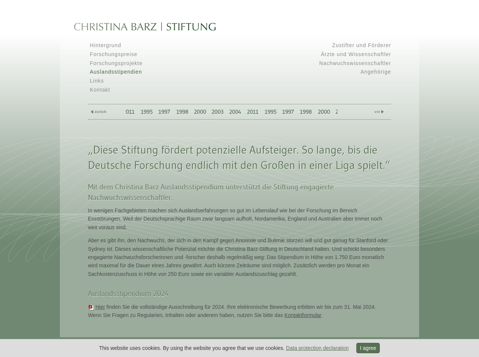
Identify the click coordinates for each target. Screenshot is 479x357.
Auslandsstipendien (116, 72)
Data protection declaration (317, 348)
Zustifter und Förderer (361, 45)
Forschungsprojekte (116, 63)
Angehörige (375, 72)
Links (97, 81)
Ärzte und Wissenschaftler (356, 54)
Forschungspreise (113, 54)
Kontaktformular (302, 315)
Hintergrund (105, 45)
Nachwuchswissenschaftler (355, 63)
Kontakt (100, 90)
